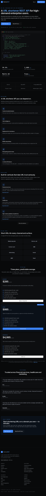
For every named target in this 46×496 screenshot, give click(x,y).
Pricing (2, 467)
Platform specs (4, 468)
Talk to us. (35, 362)
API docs (10, 460)
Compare (3, 480)
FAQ (2, 481)
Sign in (34, 1)
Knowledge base (4, 476)
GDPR (25, 484)
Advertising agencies (28, 471)
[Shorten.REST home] (5, 2)
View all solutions (22, 223)
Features (2, 465)
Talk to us (23, 356)
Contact (25, 476)
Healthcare (26, 467)
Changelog (3, 471)
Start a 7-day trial (23, 300)
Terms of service (27, 481)
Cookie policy (27, 483)
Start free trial (41, 1)
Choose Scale (23, 328)
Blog (2, 478)
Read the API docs (19, 431)
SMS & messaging (27, 470)
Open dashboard (4, 460)
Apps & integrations (5, 483)
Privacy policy (27, 480)
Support (25, 478)
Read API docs (16, 23)
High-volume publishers (29, 468)
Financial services (27, 465)
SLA (2, 470)
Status (2, 484)
